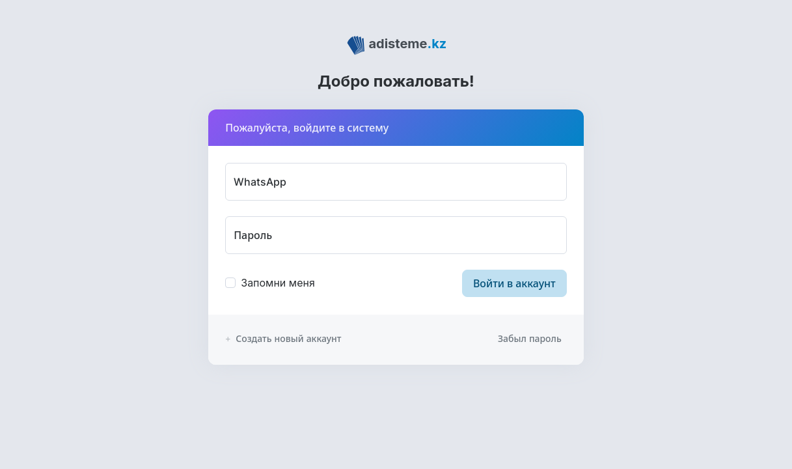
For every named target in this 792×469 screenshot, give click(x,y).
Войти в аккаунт (514, 283)
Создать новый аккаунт (283, 338)
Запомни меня (278, 282)
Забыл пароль (530, 338)
